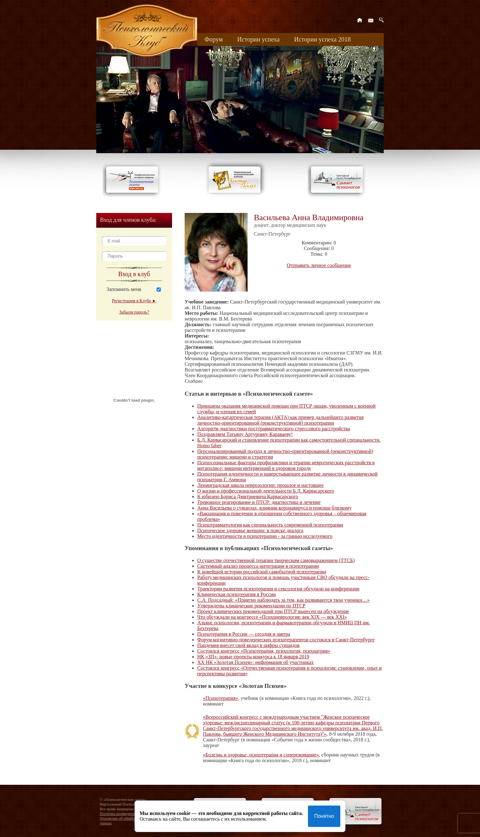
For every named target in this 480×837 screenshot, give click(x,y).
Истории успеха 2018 (322, 39)
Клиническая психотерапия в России (236, 594)
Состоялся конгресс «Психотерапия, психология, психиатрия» (263, 651)
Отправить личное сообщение (319, 265)
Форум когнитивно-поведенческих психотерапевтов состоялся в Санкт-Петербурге (286, 639)
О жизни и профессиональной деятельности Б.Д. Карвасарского (265, 491)
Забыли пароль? (134, 312)
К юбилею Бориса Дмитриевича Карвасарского (247, 496)
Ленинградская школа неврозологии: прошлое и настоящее (260, 485)
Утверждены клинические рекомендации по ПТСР (251, 605)
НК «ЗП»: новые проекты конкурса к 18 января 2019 (253, 656)
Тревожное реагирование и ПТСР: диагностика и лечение (259, 502)
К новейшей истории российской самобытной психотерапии (261, 571)
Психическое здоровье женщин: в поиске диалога (250, 530)
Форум (213, 39)
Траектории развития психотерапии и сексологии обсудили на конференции (278, 588)
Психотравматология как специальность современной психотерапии (270, 524)
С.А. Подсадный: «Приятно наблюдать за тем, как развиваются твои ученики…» (283, 600)
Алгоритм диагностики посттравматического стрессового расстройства (273, 428)
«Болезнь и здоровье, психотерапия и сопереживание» (261, 754)
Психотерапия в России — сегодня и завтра (243, 634)
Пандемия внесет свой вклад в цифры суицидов (248, 645)
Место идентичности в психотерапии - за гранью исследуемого (264, 536)
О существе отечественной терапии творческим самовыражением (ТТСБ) (275, 560)
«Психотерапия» (220, 698)
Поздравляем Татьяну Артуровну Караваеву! (245, 434)
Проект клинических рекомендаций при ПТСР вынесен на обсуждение (273, 611)
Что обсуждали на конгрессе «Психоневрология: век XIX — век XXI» (272, 617)
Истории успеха (258, 39)
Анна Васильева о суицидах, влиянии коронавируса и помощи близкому (274, 508)
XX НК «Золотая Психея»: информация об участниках (255, 662)
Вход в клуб (134, 274)
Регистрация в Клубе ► (134, 301)
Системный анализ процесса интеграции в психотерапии (258, 566)
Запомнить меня (124, 289)
